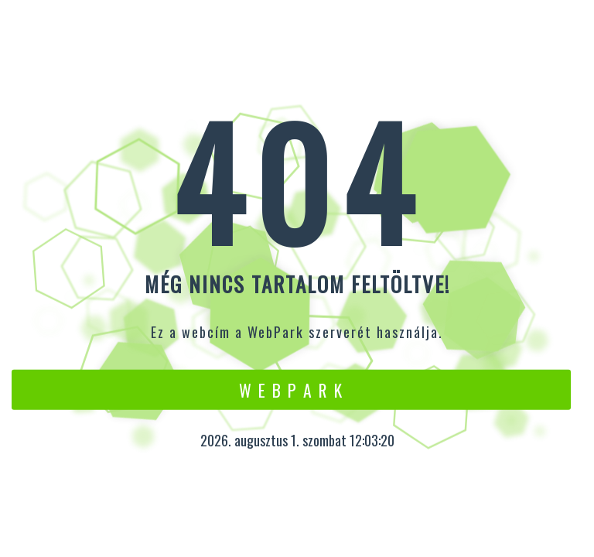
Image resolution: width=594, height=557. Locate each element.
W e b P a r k (291, 389)
